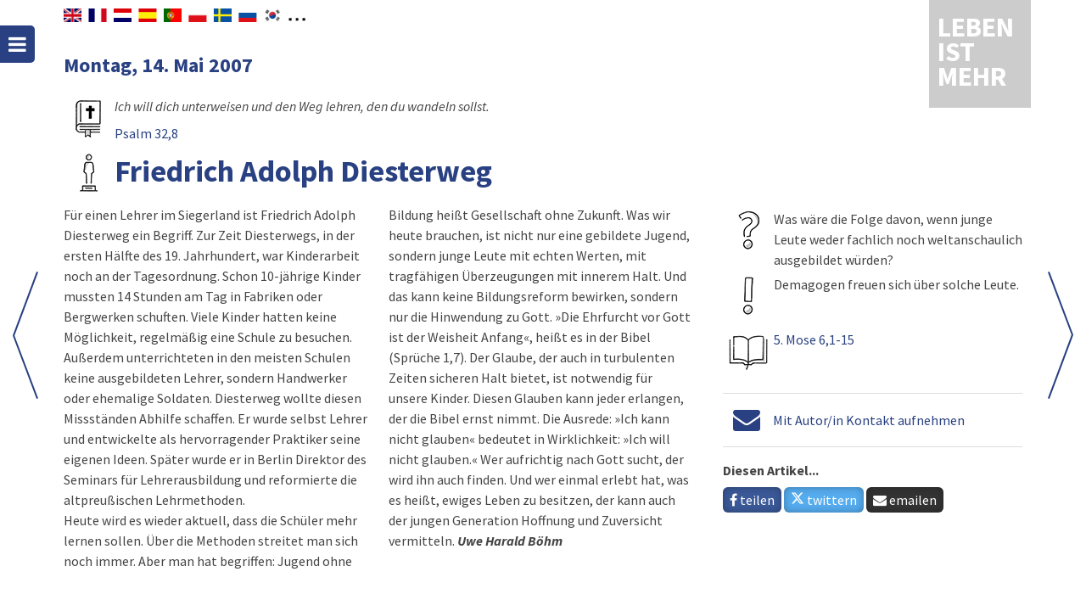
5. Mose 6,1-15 (814, 339)
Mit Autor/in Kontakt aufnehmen (869, 420)
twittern (824, 499)
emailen (905, 499)
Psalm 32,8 (146, 133)
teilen (752, 499)
